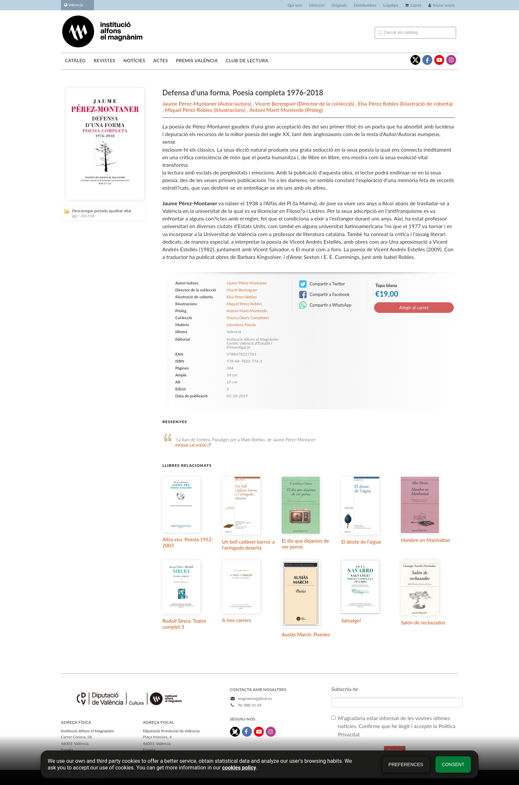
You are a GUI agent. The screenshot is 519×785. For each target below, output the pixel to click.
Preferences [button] (406, 764)
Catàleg (75, 60)
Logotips (390, 5)
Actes (160, 60)
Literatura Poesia (241, 324)
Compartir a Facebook (324, 294)
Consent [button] (453, 764)
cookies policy (239, 767)
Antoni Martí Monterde (277, 110)
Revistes (104, 60)
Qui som (295, 5)
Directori (316, 5)
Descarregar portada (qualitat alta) (101, 213)
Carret (413, 5)
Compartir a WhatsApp (325, 305)
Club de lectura (247, 60)
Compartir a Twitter (322, 284)
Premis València (197, 60)
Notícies (134, 60)
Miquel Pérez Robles (189, 110)
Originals (339, 5)
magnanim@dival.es (255, 698)
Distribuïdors (365, 5)
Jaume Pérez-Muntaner (190, 103)
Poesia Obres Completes (248, 318)
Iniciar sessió (441, 5)
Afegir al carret (413, 307)
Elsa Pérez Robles (379, 103)
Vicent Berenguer (276, 103)
